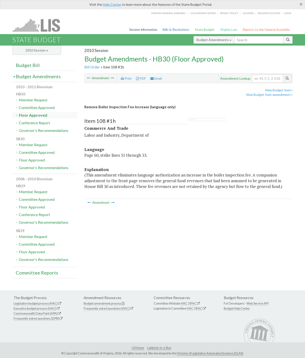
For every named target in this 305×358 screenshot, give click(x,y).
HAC (184, 303)
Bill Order (92, 67)
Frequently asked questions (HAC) (107, 308)
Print (126, 78)
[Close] (301, 4)
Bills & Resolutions (176, 29)
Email (156, 78)
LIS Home (138, 348)
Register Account (269, 13)
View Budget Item (279, 90)
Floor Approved (33, 115)
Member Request (33, 100)
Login (287, 13)
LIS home (248, 13)
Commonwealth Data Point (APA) (35, 313)
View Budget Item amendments (269, 95)
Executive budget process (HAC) (35, 308)
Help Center (112, 4)
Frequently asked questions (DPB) (36, 318)
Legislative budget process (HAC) (36, 303)
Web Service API (258, 303)
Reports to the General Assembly (266, 29)
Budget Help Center (237, 308)
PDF (141, 78)
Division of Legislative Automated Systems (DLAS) (210, 353)
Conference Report (34, 122)
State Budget (204, 29)
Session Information (143, 29)
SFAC (192, 303)
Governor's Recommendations (43, 130)
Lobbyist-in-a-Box (159, 348)
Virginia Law (228, 29)
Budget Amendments (214, 40)
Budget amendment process (102, 303)
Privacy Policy (229, 13)
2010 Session (36, 50)
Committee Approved (37, 107)
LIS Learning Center (203, 13)
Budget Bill (28, 65)
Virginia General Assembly (168, 13)
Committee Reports (37, 272)
